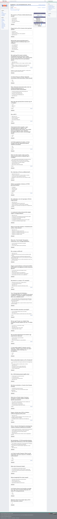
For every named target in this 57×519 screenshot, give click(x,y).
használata (40, 15)
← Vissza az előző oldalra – (14, 10)
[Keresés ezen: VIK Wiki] (28, 1)
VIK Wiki (4, 1)
